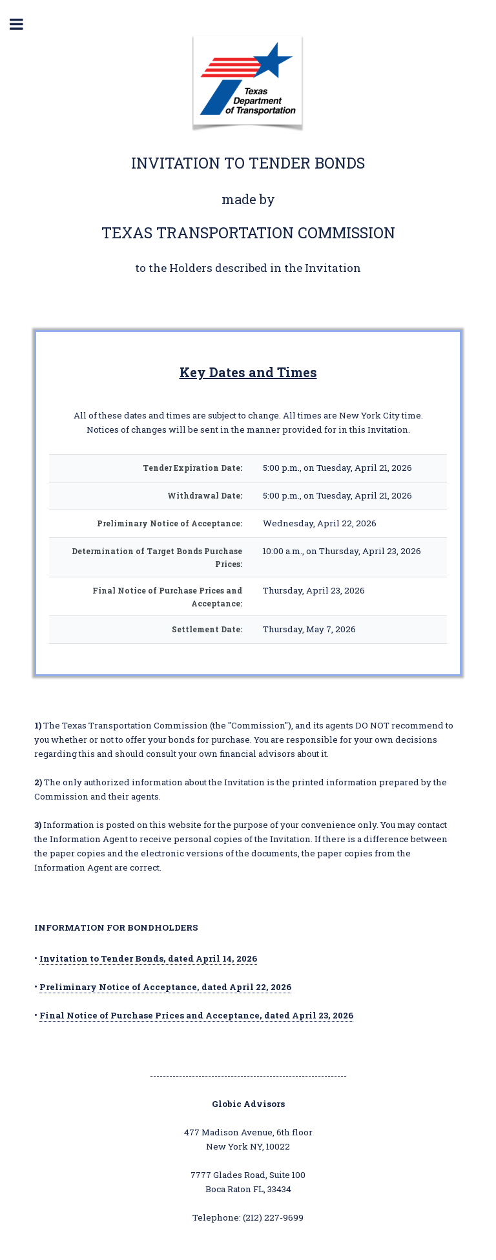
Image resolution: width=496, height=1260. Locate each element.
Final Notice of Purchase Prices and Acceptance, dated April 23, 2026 (196, 1015)
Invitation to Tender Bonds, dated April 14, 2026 (148, 958)
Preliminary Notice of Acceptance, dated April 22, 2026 (165, 987)
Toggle (23, 24)
